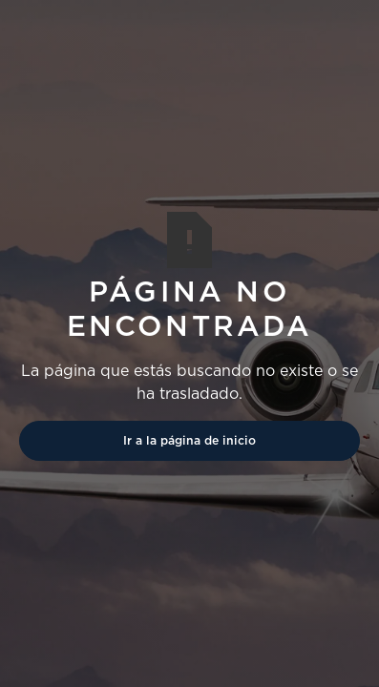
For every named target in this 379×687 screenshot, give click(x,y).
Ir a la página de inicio (189, 441)
